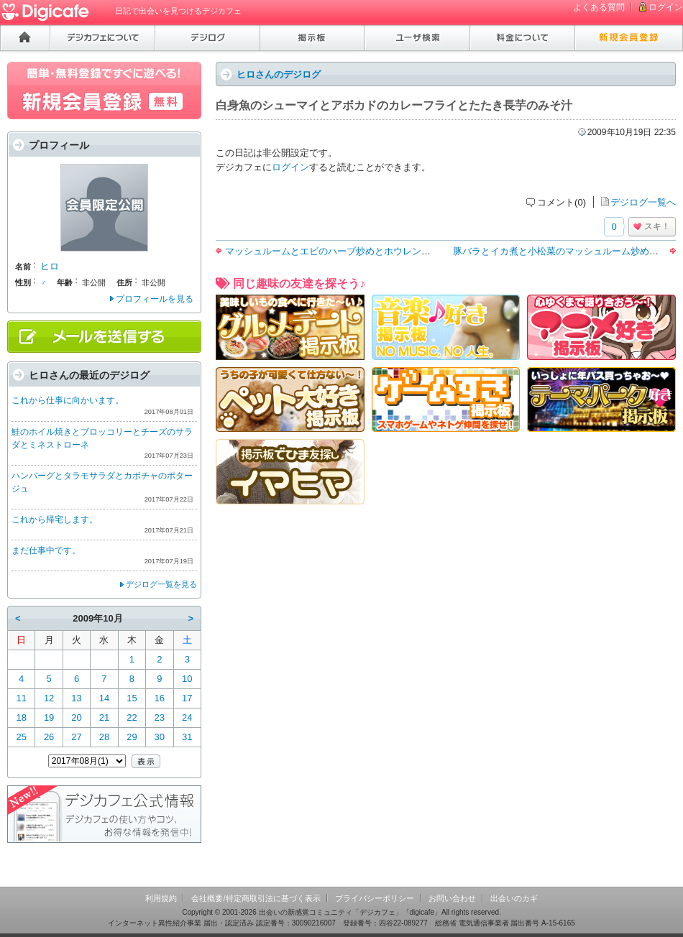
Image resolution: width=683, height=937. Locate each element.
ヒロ (49, 266)
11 (21, 698)
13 (76, 698)
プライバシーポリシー (374, 898)
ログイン (665, 7)
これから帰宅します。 (55, 519)
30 (160, 736)
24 (187, 717)
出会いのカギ (514, 898)
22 (132, 717)
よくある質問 (599, 7)
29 (132, 736)
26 (49, 736)
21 (104, 717)
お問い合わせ (452, 898)
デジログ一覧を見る (161, 584)
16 (160, 698)
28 (104, 736)
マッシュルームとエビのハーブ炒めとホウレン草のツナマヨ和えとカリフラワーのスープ (412, 251)
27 (76, 736)
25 (21, 736)
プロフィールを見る (154, 299)
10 (187, 678)
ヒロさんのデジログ (279, 74)
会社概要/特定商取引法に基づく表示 (255, 898)
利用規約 (161, 898)
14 (104, 698)
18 (21, 717)
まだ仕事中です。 (46, 550)
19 (49, 717)
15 (132, 698)
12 (49, 698)
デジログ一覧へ (643, 202)
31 (187, 736)
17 (187, 698)
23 (160, 717)
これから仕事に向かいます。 (68, 400)
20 (76, 717)
